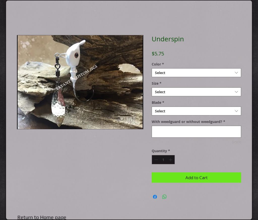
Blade (158, 102)
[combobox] (196, 72)
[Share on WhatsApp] (165, 197)
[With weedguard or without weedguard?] (196, 131)
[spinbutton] (163, 159)
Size (157, 83)
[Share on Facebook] (155, 197)
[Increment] (171, 159)
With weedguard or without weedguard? (188, 121)
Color (158, 64)
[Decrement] (155, 159)
